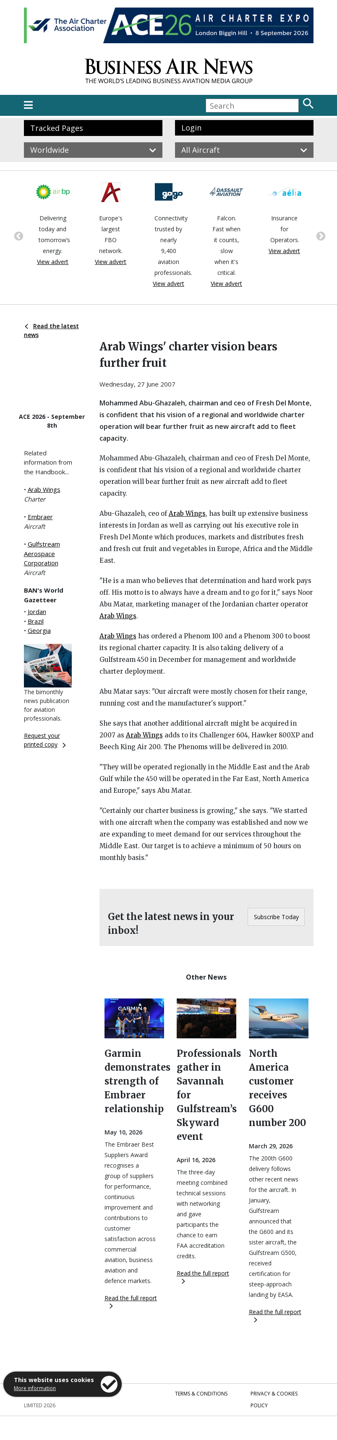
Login (191, 128)
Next (320, 235)
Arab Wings (44, 489)
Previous (17, 235)
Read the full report (130, 1301)
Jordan (37, 611)
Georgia (39, 630)
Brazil (36, 621)
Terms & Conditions (201, 1393)
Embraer (40, 516)
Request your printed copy (45, 740)
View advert (52, 262)
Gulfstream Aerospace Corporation (42, 553)
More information (35, 1388)
